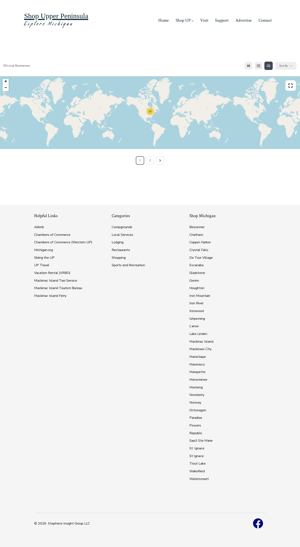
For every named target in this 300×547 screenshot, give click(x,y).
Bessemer (197, 227)
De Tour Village (201, 257)
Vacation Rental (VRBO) (52, 273)
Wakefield (197, 471)
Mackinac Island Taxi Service (55, 280)
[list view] (258, 66)
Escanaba (196, 265)
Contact (265, 20)
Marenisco (197, 364)
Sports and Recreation (128, 265)
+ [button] (5, 82)
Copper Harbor (200, 242)
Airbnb (39, 227)
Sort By (283, 66)
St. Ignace (196, 448)
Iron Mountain (199, 295)
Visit (204, 20)
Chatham (196, 234)
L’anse (194, 326)
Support (222, 20)
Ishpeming (197, 318)
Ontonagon (197, 410)
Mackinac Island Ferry (50, 295)
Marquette (197, 372)
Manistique (197, 356)
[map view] (268, 66)
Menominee (198, 379)
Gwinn (194, 280)
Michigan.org (43, 250)
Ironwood (196, 311)
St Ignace (196, 456)
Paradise (195, 417)
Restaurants (121, 250)
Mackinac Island (201, 341)
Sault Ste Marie (201, 440)
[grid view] (248, 66)
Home (163, 20)
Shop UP (184, 20)
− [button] (5, 88)
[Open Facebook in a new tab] (258, 523)
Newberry (196, 395)
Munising (196, 387)
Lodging (118, 242)
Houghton (196, 288)
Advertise (243, 20)
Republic (195, 433)
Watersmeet (199, 479)
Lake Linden (198, 334)
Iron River (196, 303)
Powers (195, 425)
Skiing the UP (44, 257)
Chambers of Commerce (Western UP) (63, 242)
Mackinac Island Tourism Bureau (58, 288)
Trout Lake (197, 463)
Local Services (122, 234)
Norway (195, 402)
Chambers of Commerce (52, 234)
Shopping (119, 257)
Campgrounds (122, 227)
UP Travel (41, 265)
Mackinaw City (200, 349)
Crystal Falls (198, 250)
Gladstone (197, 273)
